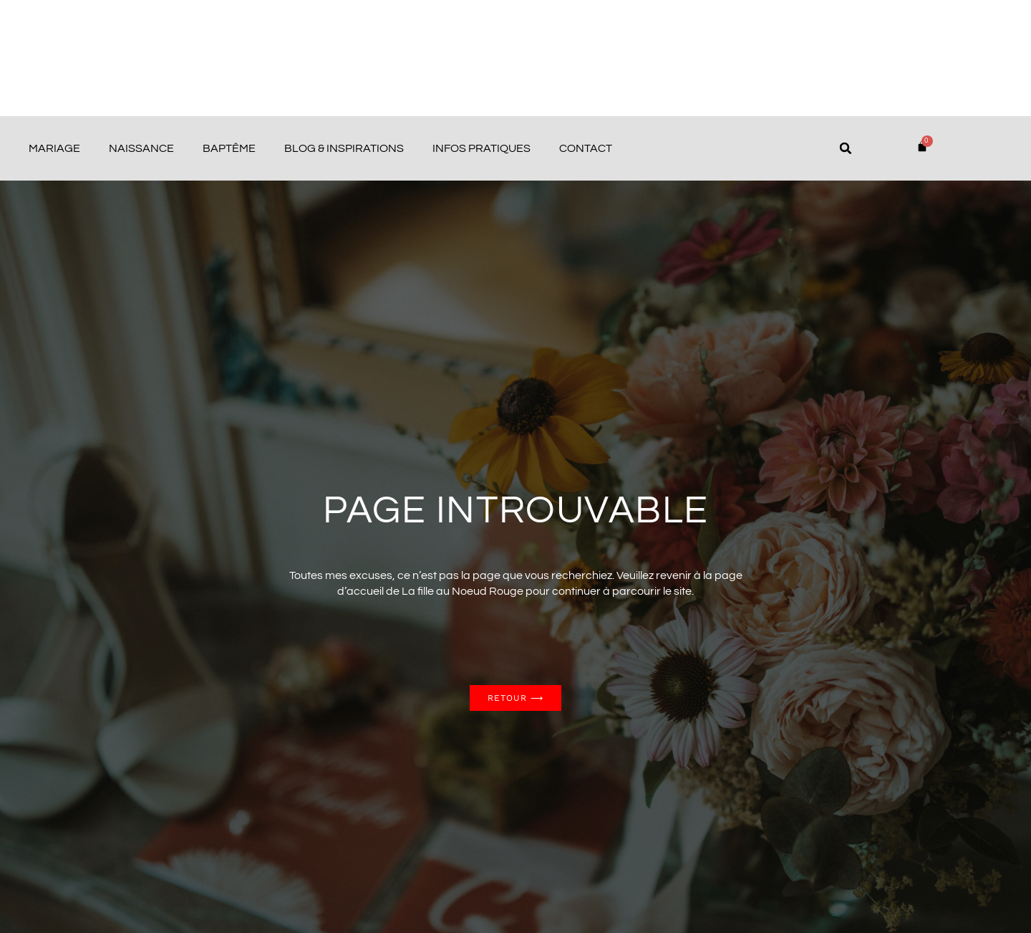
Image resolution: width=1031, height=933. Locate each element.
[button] (845, 148)
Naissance (141, 148)
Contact (585, 148)
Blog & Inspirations (344, 148)
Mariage (54, 148)
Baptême (229, 148)
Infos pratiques (481, 148)
